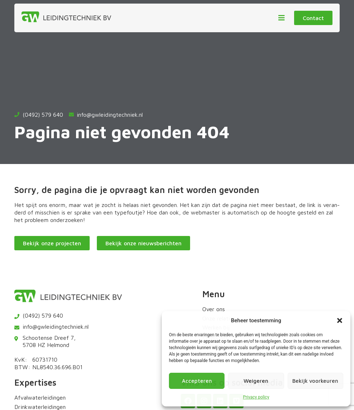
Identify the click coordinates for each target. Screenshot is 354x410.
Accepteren (197, 381)
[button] (339, 320)
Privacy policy (256, 397)
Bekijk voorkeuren (315, 381)
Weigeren (256, 381)
